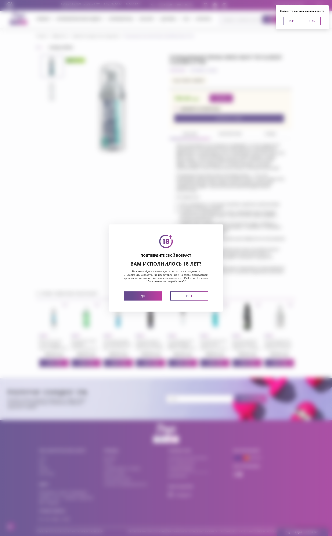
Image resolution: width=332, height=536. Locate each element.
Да (143, 296)
